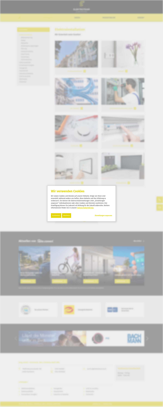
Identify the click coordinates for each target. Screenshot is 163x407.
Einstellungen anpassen (103, 215)
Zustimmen (56, 215)
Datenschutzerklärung (85, 208)
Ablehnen (66, 215)
